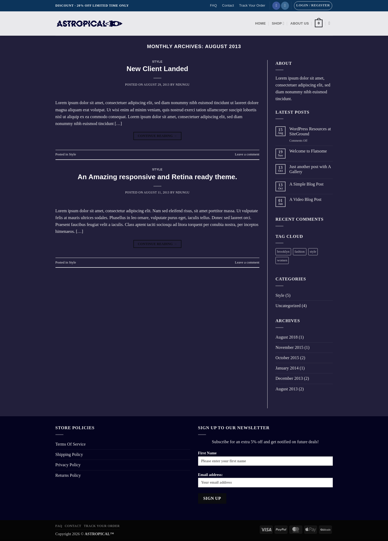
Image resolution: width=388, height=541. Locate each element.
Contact (228, 5)
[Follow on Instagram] (285, 6)
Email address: (265, 480)
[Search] (331, 23)
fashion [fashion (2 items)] (299, 251)
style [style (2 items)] (313, 251)
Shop (278, 23)
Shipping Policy (69, 454)
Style (157, 61)
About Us (299, 23)
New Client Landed (157, 69)
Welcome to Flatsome (308, 151)
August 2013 (286, 388)
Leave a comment (247, 154)
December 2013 (289, 378)
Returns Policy (68, 475)
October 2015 (287, 357)
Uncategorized (288, 305)
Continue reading (157, 136)
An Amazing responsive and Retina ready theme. (157, 177)
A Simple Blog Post (306, 184)
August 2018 (286, 337)
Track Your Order (252, 5)
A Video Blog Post (305, 199)
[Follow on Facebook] (276, 6)
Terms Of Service (70, 444)
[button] (313, 5)
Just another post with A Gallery (310, 169)
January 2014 (286, 368)
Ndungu (183, 84)
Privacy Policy (68, 464)
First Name (265, 458)
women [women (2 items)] (282, 260)
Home (260, 23)
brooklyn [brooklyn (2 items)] (283, 251)
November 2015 (289, 347)
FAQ (213, 5)
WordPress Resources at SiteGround (310, 131)
